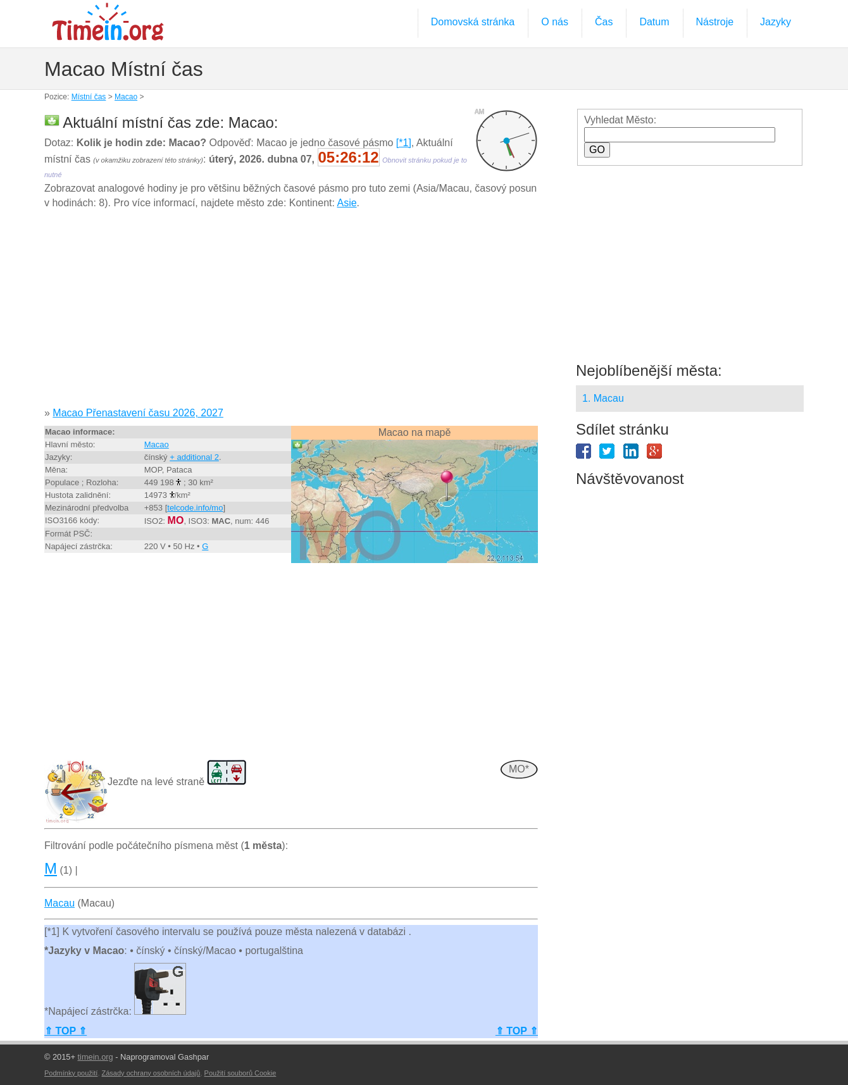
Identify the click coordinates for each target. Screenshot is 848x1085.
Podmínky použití (70, 1073)
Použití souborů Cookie (240, 1073)
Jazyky (775, 21)
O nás (554, 21)
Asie (346, 202)
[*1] (403, 142)
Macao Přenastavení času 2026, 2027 (138, 412)
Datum (654, 21)
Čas (604, 21)
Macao (126, 96)
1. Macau (603, 398)
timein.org (95, 1057)
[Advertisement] (291, 312)
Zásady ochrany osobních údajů (151, 1073)
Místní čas (89, 96)
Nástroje (715, 21)
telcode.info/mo (195, 507)
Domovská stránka (473, 21)
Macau (59, 903)
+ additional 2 (194, 457)
